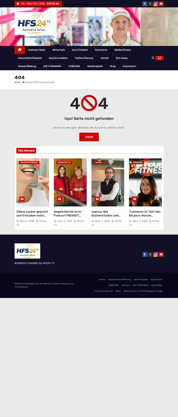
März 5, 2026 (27, 221)
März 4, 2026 (103, 221)
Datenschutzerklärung (119, 279)
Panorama (101, 50)
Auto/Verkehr (80, 50)
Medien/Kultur (122, 50)
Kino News (122, 58)
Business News (36, 50)
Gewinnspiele (95, 66)
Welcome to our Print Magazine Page (143, 291)
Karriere (126, 285)
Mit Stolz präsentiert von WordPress (33, 283)
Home (102, 279)
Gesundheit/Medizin (30, 58)
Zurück (89, 137)
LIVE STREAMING (52, 66)
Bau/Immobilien (58, 58)
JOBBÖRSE (74, 66)
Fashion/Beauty (84, 58)
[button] (153, 58)
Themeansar (21, 286)
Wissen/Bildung (27, 66)
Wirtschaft (58, 50)
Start (18, 82)
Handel (105, 58)
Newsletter (156, 285)
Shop (113, 66)
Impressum (129, 66)
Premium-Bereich (103, 291)
